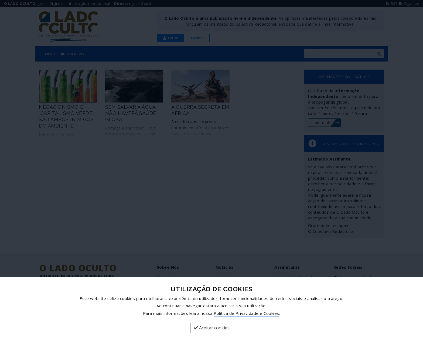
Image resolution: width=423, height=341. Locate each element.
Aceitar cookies (212, 328)
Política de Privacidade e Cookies (246, 313)
